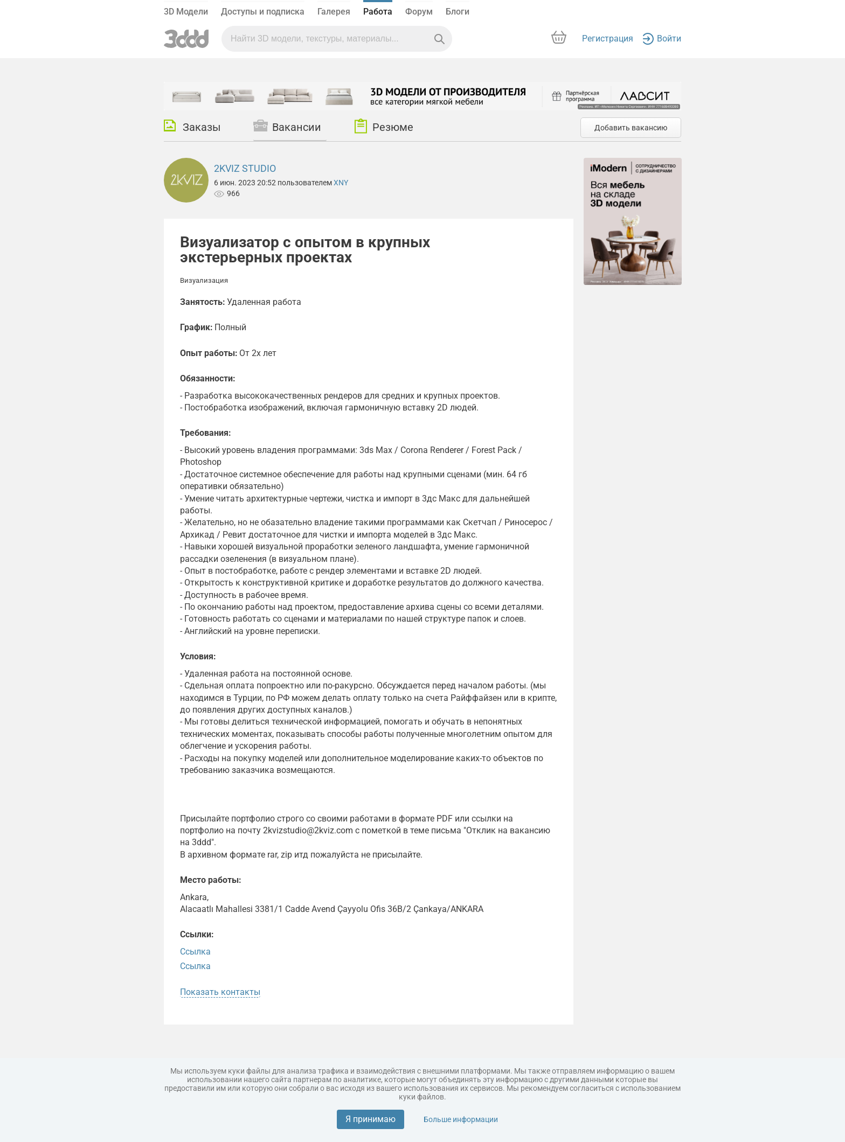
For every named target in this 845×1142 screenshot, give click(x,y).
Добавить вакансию (630, 127)
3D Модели (186, 11)
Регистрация (607, 38)
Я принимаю (370, 1119)
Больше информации (461, 1119)
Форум (419, 11)
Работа (377, 11)
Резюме (383, 126)
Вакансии (287, 127)
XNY (341, 182)
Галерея (333, 11)
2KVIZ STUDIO (245, 168)
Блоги (457, 11)
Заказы (192, 127)
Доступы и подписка (262, 11)
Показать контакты (220, 992)
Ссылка (195, 951)
